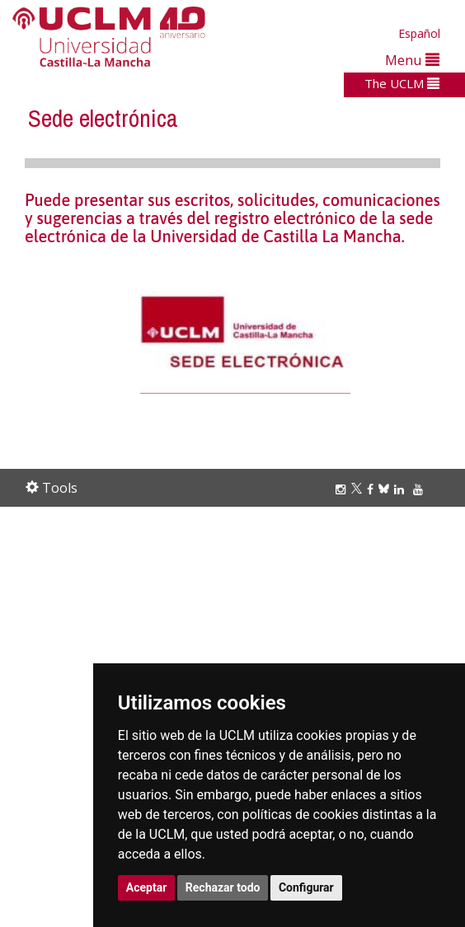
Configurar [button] (306, 887)
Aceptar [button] (146, 887)
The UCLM (401, 83)
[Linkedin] (399, 489)
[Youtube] (420, 489)
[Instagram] (343, 489)
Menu (412, 59)
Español (419, 33)
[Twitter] (359, 489)
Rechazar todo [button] (223, 887)
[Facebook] (372, 489)
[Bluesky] (386, 489)
